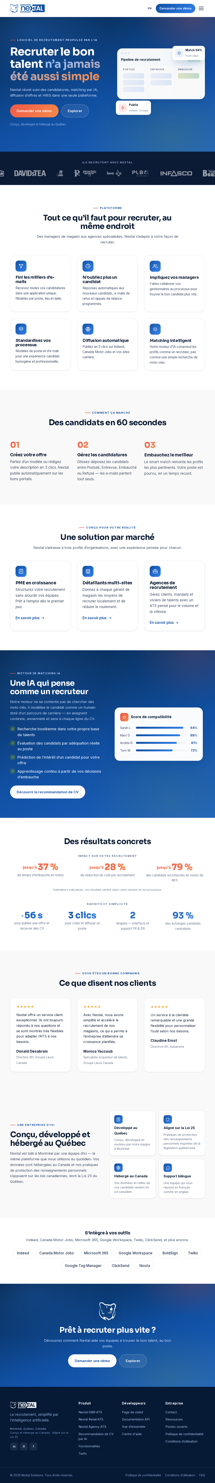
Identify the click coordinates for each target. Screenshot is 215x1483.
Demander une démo (175, 8)
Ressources (174, 1419)
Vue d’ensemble (133, 1427)
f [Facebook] (33, 1446)
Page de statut (132, 1412)
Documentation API (136, 1419)
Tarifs (83, 1453)
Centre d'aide (132, 1434)
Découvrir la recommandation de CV (48, 794)
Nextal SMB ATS (90, 1412)
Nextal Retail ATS (91, 1419)
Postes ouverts (176, 1427)
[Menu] (201, 8)
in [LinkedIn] (14, 1446)
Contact (171, 1412)
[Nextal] (27, 8)
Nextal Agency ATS (92, 1427)
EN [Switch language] (150, 8)
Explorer (75, 111)
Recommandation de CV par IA (96, 1436)
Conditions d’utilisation (181, 1441)
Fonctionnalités (89, 1446)
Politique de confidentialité (184, 1434)
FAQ (202, 1475)
